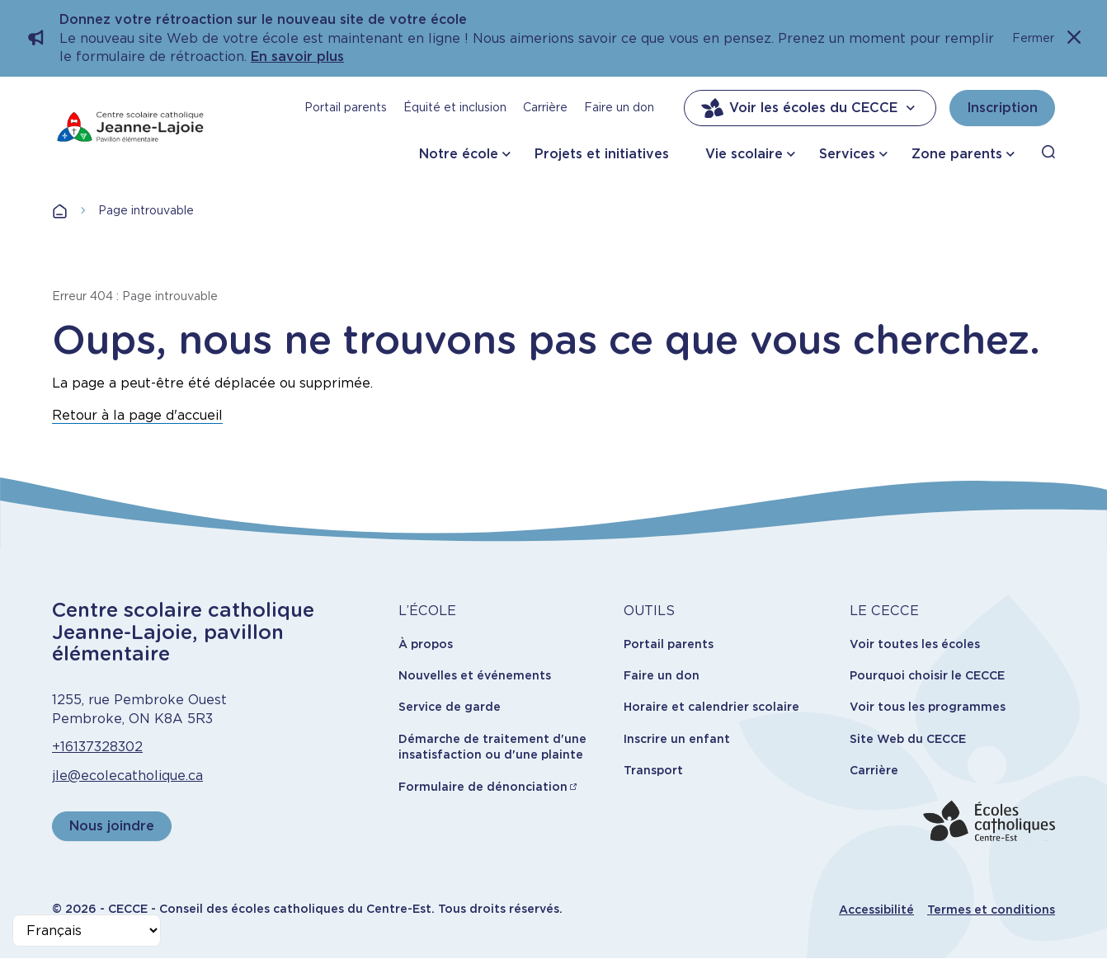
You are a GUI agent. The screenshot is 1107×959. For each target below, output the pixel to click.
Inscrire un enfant (677, 738)
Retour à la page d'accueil (137, 415)
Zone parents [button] (957, 154)
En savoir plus (297, 56)
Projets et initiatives (602, 154)
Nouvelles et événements (474, 675)
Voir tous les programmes (928, 706)
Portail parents (345, 107)
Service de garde (449, 706)
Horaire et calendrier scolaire (711, 706)
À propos (425, 644)
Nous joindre (111, 826)
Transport (653, 770)
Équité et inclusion (454, 107)
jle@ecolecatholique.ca (127, 775)
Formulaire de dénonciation (483, 786)
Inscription (1002, 107)
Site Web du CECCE (908, 738)
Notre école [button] (458, 154)
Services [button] (847, 154)
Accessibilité (876, 909)
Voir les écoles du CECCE (810, 108)
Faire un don (619, 107)
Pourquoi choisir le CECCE (927, 675)
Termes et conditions (991, 909)
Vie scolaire (744, 154)
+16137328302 (97, 747)
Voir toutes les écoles (915, 644)
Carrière (545, 107)
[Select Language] (86, 930)
